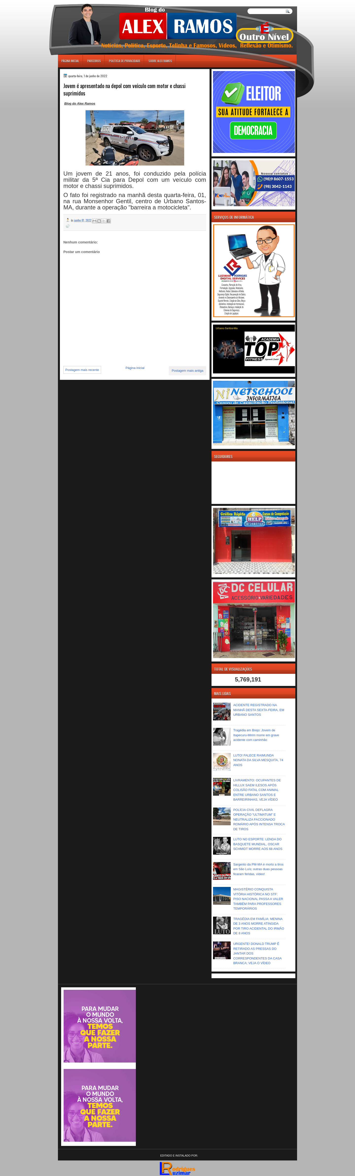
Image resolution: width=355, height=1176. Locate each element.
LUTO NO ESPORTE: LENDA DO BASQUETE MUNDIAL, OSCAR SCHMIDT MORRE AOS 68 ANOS (257, 844)
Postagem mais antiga (187, 370)
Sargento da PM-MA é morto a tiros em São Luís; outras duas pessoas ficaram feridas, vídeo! (258, 869)
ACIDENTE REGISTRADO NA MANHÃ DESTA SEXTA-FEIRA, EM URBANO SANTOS (258, 710)
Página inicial (70, 61)
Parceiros (94, 61)
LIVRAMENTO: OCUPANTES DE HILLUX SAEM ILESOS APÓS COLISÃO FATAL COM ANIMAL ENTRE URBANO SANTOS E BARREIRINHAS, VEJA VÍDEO (257, 789)
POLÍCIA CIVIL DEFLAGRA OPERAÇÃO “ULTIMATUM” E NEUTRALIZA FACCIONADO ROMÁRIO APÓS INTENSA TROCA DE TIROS (259, 819)
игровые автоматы (79, 2)
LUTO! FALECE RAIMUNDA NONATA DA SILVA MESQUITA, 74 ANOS (258, 760)
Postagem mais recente (82, 370)
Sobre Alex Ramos (160, 61)
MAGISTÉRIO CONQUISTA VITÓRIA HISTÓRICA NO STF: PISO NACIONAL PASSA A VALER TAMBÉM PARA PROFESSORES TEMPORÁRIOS (258, 898)
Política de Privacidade (124, 61)
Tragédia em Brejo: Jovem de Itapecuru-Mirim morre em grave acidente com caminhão (256, 735)
